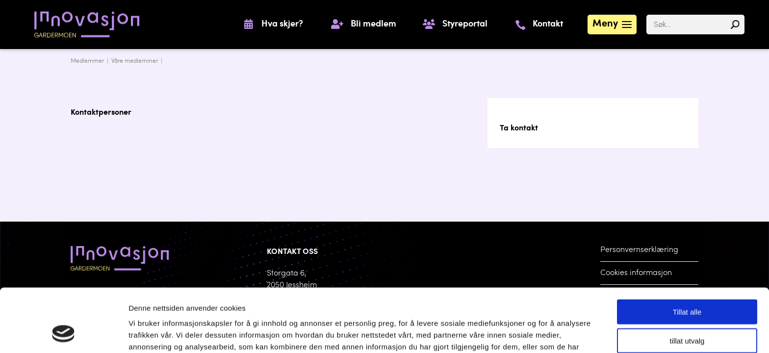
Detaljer (510, 333)
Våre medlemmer (134, 61)
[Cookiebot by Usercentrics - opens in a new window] (63, 334)
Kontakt (548, 24)
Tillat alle (687, 255)
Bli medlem (373, 24)
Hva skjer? (282, 24)
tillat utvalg (687, 284)
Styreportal (464, 24)
